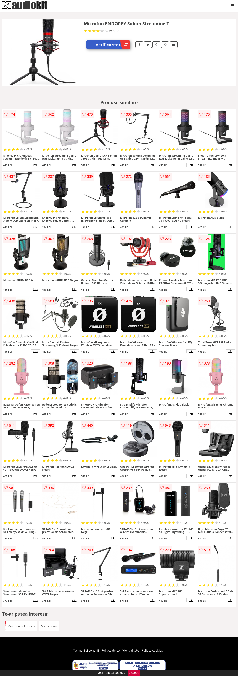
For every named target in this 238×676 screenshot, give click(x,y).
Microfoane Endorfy (21, 626)
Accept (134, 673)
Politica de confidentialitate (120, 650)
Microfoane (49, 626)
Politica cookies (152, 650)
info (35, 164)
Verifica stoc (113, 44)
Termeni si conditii (86, 650)
